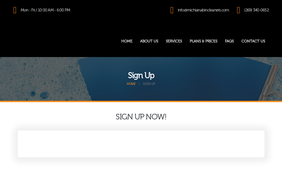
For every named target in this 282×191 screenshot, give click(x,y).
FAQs (229, 41)
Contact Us (253, 41)
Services (174, 41)
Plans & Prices (203, 41)
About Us (149, 41)
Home (126, 41)
